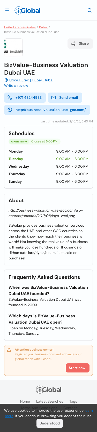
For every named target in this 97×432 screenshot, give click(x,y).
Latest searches (49, 401)
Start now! (77, 367)
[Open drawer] (7, 10)
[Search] (90, 10)
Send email (64, 97)
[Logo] (27, 10)
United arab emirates (20, 27)
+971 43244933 (24, 97)
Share (80, 43)
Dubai (43, 27)
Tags (73, 401)
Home (25, 401)
